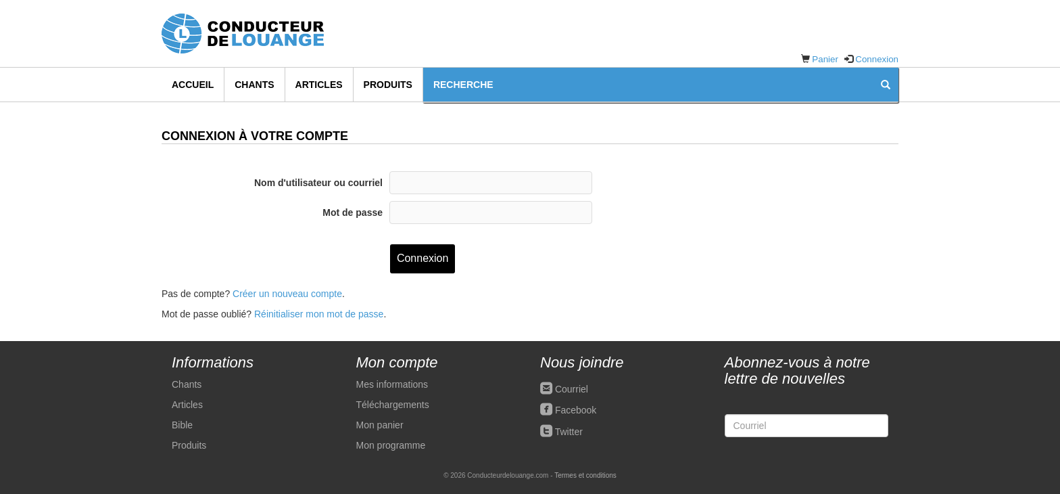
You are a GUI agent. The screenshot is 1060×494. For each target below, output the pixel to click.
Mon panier (380, 425)
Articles (319, 84)
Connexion (876, 59)
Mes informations (392, 384)
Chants (254, 84)
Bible (182, 425)
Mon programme (391, 445)
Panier (825, 59)
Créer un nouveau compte (287, 293)
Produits (388, 84)
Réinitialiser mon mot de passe (318, 314)
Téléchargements (392, 404)
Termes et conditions (585, 475)
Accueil (193, 84)
